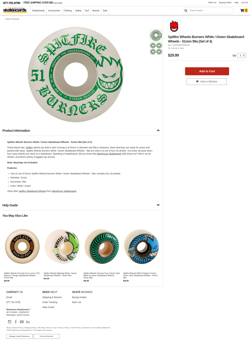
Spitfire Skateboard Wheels (32, 191)
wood (38, 157)
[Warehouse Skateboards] (17, 11)
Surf (87, 10)
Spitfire (29, 147)
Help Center (48, 307)
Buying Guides (225, 2)
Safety (78, 10)
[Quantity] (241, 55)
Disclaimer (86, 328)
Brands (95, 10)
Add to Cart (207, 71)
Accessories (54, 10)
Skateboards (38, 10)
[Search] (208, 10)
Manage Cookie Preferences (19, 336)
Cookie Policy (75, 328)
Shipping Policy (30, 328)
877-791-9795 (11, 3)
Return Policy (17, 328)
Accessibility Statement (101, 328)
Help (237, 2)
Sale (105, 10)
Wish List (212, 2)
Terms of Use (51, 328)
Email (9, 297)
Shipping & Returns (52, 297)
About (8, 328)
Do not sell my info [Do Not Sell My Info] (46, 336)
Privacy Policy (63, 328)
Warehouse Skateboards (109, 153)
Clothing (68, 10)
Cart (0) (244, 2)
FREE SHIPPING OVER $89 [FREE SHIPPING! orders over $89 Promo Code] (43, 2)
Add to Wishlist (208, 81)
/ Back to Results (12, 19)
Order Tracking (49, 302)
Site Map (41, 328)
